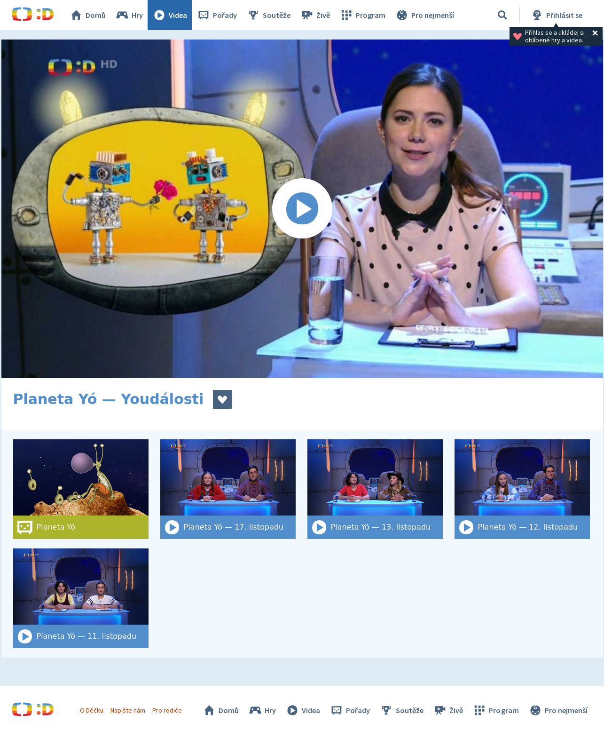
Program (362, 15)
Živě (315, 15)
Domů (87, 15)
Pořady (216, 15)
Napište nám (127, 710)
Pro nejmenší (424, 15)
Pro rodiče (167, 710)
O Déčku (91, 710)
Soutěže (268, 15)
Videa (169, 15)
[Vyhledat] (502, 15)
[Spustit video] (302, 209)
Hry (129, 15)
